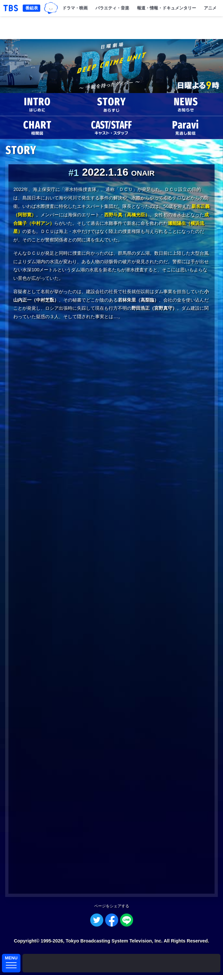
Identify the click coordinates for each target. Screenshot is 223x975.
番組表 (31, 8)
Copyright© (27, 940)
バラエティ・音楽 (112, 8)
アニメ (210, 8)
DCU (111, 66)
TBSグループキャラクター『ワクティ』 (51, 8)
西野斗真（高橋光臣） (127, 214)
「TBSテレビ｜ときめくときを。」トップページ (10, 8)
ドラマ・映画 (75, 8)
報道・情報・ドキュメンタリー (166, 8)
